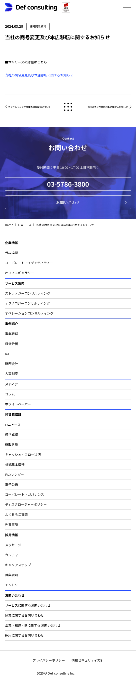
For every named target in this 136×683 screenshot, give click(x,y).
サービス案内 (14, 283)
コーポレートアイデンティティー (29, 262)
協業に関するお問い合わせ (24, 615)
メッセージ (13, 544)
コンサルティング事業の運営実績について (29, 107)
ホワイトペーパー (18, 404)
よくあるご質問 (16, 514)
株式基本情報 (14, 464)
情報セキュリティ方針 (88, 660)
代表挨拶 (11, 252)
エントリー (13, 584)
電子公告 (11, 484)
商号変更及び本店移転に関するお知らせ (108, 107)
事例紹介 (11, 323)
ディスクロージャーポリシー (26, 504)
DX (7, 353)
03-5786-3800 (68, 183)
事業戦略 (11, 333)
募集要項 (11, 574)
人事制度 (11, 373)
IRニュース (12, 424)
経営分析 (11, 343)
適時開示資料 (38, 26)
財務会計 (11, 363)
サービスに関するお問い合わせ (27, 605)
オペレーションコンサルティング (29, 313)
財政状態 (11, 444)
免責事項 (11, 524)
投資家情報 (13, 414)
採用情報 (11, 534)
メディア (11, 384)
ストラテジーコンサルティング (27, 293)
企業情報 (11, 242)
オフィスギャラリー (19, 272)
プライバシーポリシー (48, 660)
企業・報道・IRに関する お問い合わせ (32, 625)
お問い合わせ (68, 202)
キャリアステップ (18, 564)
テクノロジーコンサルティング (27, 303)
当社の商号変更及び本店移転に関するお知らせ (39, 75)
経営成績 (11, 434)
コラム (10, 394)
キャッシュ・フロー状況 (23, 454)
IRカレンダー (14, 474)
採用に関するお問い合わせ (24, 635)
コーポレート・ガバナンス (24, 494)
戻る (68, 107)
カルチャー (13, 554)
